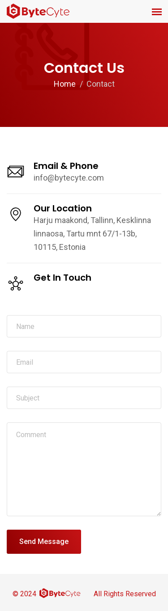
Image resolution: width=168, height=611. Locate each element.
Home (65, 83)
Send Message (44, 541)
